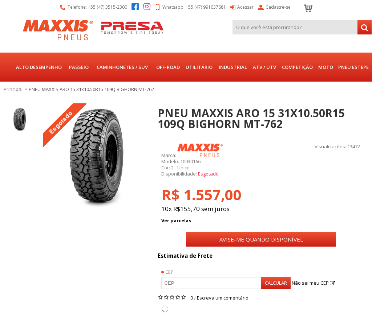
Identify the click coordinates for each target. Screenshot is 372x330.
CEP (169, 272)
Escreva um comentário (222, 297)
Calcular (276, 283)
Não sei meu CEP (313, 283)
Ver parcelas (176, 220)
